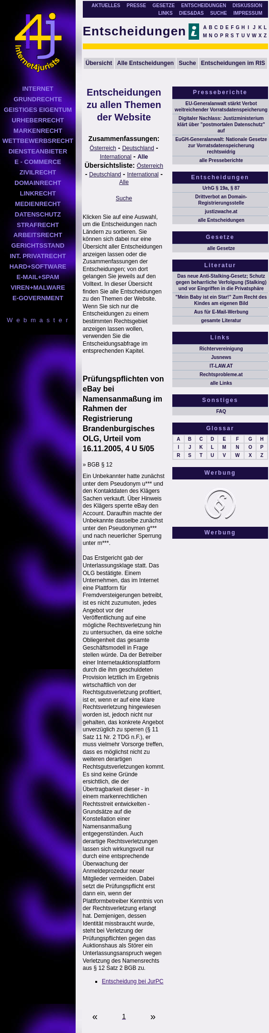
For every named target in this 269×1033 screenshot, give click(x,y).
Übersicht (99, 63)
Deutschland (138, 148)
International (116, 156)
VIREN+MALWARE (38, 287)
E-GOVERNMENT (37, 298)
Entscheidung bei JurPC (133, 981)
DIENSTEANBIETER (38, 151)
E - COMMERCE (37, 161)
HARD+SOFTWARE (38, 266)
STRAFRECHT (38, 224)
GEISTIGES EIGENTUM (38, 109)
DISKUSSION (247, 5)
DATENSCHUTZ (38, 214)
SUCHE (218, 13)
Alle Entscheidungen (145, 63)
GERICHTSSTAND (38, 245)
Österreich (103, 148)
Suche (187, 63)
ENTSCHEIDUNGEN (203, 5)
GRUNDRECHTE (37, 99)
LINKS (165, 13)
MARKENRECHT (37, 130)
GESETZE (163, 5)
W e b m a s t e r (37, 320)
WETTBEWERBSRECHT (37, 140)
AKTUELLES (105, 5)
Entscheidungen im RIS (233, 63)
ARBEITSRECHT (37, 235)
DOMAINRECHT (37, 182)
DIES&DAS (191, 13)
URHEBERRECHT (38, 120)
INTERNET (38, 88)
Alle (142, 156)
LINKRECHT (38, 193)
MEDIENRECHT (37, 203)
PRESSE (136, 5)
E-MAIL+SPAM (38, 277)
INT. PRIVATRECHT (38, 256)
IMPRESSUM (247, 13)
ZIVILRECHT (38, 172)
